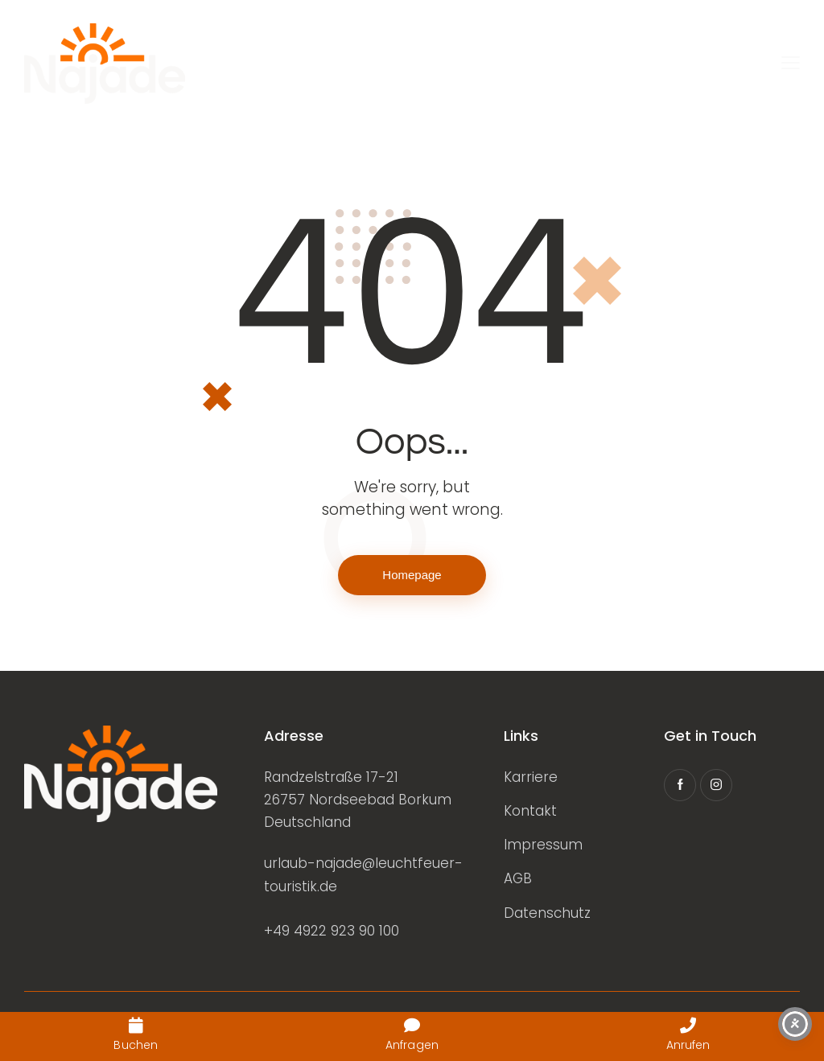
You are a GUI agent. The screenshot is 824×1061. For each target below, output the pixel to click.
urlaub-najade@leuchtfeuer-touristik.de (363, 874)
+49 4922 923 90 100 (331, 930)
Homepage (411, 575)
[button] (790, 63)
